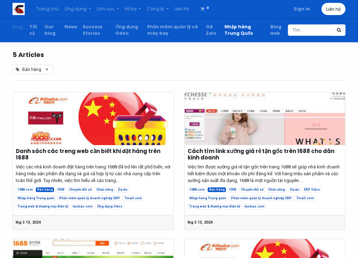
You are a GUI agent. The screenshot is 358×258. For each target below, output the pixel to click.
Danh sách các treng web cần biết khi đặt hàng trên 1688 (88, 154)
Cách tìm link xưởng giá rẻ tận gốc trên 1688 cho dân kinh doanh (261, 154)
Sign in (302, 9)
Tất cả (33, 30)
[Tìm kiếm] (338, 30)
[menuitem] (47, 9)
